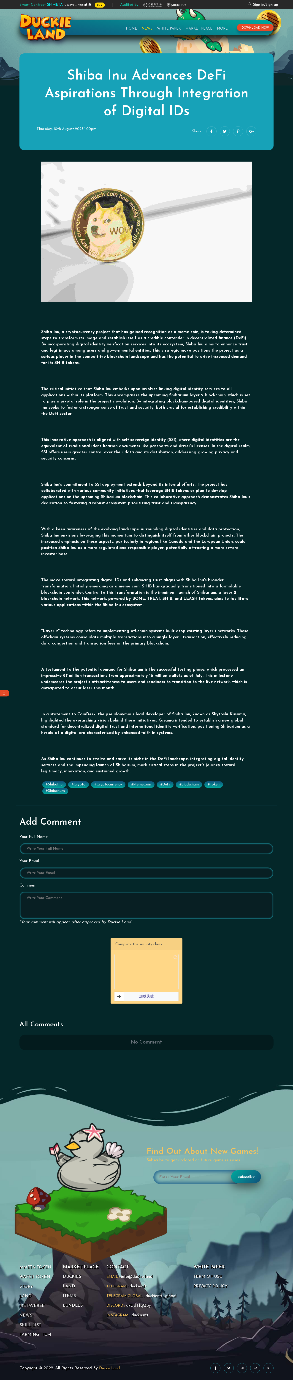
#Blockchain (189, 784)
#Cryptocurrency (108, 784)
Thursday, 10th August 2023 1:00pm (66, 129)
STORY (26, 1286)
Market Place (198, 28)
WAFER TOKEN (34, 1277)
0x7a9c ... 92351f (53, 5)
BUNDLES (73, 1305)
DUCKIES (72, 1277)
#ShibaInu (54, 784)
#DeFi (165, 784)
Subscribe (246, 1177)
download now (255, 27)
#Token (214, 784)
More (222, 28)
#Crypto (78, 784)
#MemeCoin (141, 784)
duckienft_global (161, 1296)
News (147, 28)
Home (131, 28)
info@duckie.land (136, 1277)
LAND (25, 1296)
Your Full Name (33, 837)
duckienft (138, 1286)
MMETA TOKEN (35, 1267)
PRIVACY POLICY (210, 1286)
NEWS (25, 1315)
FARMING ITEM (35, 1335)
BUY (100, 5)
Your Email (29, 861)
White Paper (169, 28)
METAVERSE (32, 1306)
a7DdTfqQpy (138, 1305)
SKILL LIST (30, 1325)
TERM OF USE (207, 1277)
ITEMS (69, 1296)
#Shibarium (55, 791)
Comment (28, 885)
